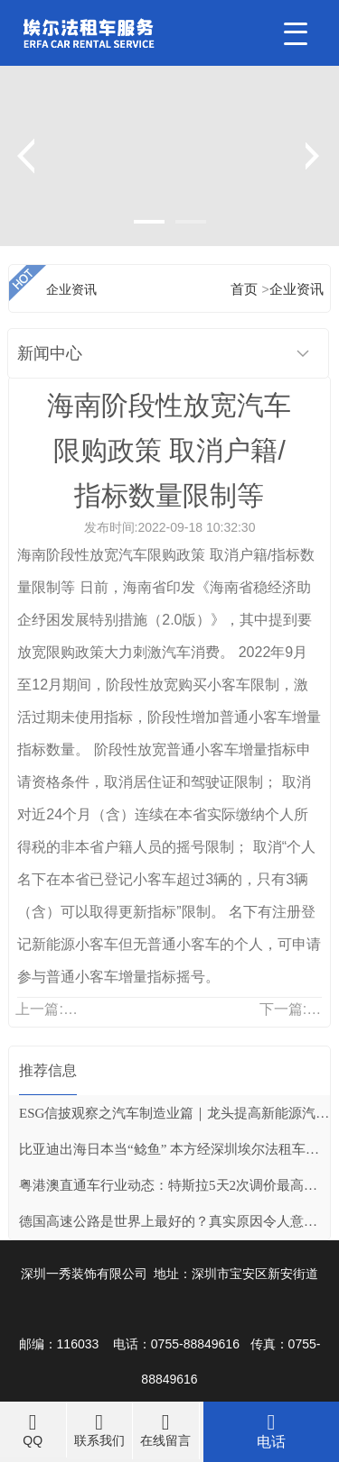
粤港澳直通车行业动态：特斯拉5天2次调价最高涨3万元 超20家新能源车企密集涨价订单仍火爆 (174, 1185)
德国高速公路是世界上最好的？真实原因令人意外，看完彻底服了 (174, 1221)
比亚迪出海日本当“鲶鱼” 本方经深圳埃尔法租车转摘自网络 (174, 1149)
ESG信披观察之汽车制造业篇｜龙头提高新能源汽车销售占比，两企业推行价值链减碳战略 (174, 1113)
